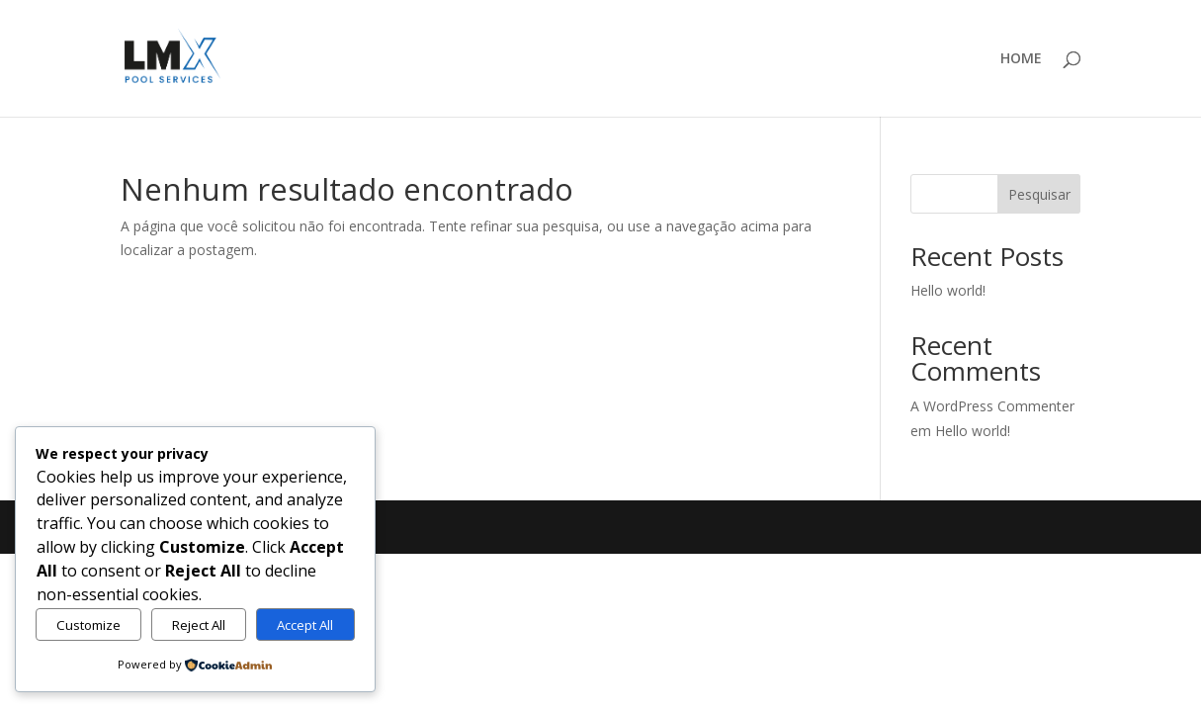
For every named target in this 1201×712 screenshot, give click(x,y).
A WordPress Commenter (992, 406)
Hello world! (948, 290)
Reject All (198, 625)
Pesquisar (1039, 194)
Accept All (305, 625)
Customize (88, 625)
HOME (1021, 59)
